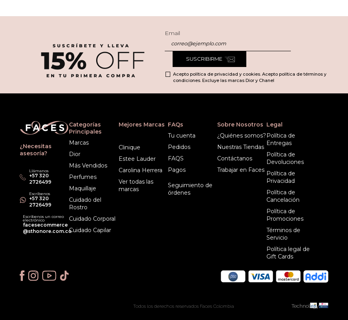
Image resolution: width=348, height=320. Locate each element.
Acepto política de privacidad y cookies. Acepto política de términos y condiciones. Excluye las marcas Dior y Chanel (249, 77)
